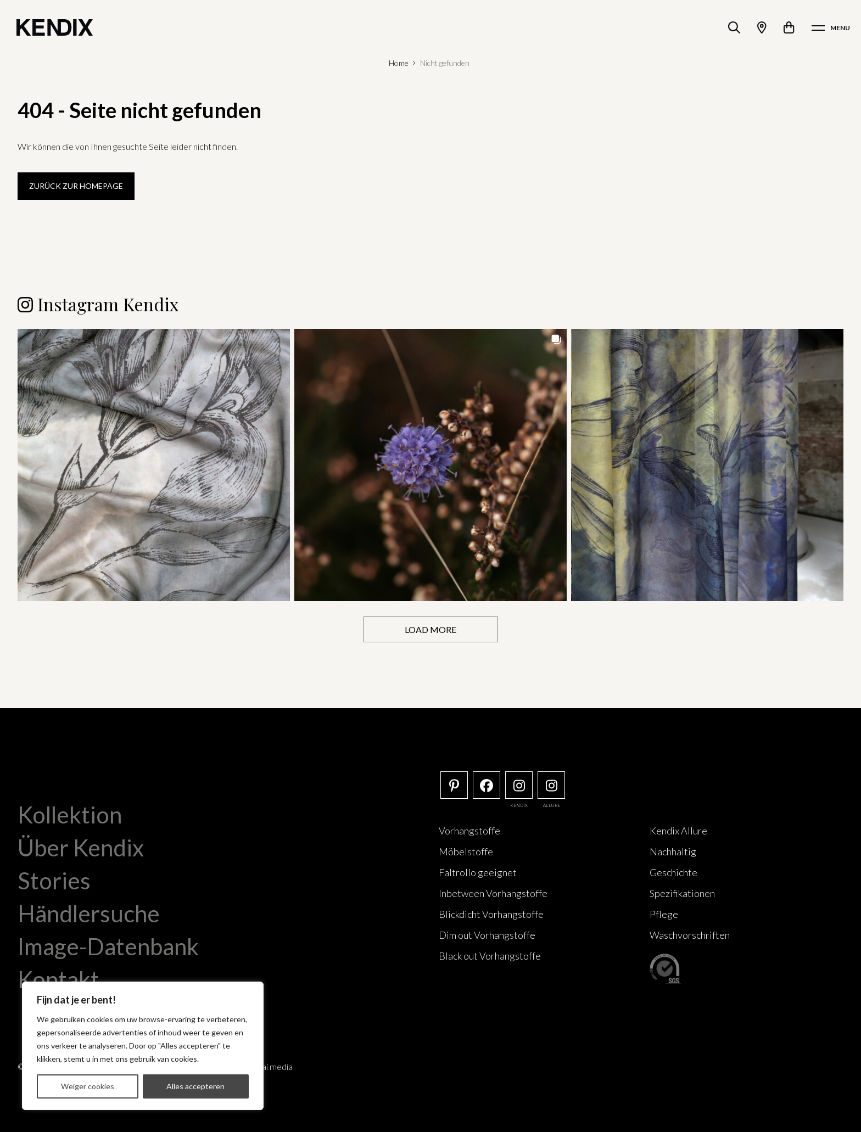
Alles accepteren (195, 1086)
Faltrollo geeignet (478, 872)
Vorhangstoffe (469, 831)
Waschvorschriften (690, 935)
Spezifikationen (682, 893)
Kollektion (70, 814)
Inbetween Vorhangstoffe (493, 893)
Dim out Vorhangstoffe (487, 935)
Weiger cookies (87, 1086)
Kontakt (58, 979)
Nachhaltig (673, 851)
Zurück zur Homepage (76, 185)
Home (399, 63)
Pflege (664, 914)
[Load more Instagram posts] (431, 629)
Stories (54, 880)
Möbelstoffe (466, 851)
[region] (143, 1046)
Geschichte (673, 872)
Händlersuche (89, 913)
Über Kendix (81, 847)
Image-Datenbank (108, 946)
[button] (154, 465)
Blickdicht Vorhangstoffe (491, 914)
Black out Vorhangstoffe (490, 956)
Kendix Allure (678, 831)
